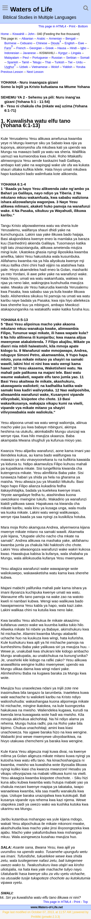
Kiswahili (18, 34)
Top (85, 902)
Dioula (55, 43)
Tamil (25, 62)
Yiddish (67, 67)
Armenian (55, 38)
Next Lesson (35, 72)
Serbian (71, 57)
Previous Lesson (12, 72)
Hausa (62, 48)
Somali (85, 57)
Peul (26, 57)
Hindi (73, 48)
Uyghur (9, 67)
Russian (56, 57)
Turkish (59, 62)
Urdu (79, 62)
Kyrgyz (62, 53)
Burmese (10, 43)
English (69, 43)
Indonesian (11, 53)
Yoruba (80, 67)
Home (5, 34)
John (31, 34)
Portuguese (40, 57)
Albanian (27, 38)
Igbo (83, 48)
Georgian (35, 48)
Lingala (76, 53)
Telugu (37, 62)
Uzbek (23, 67)
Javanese (29, 53)
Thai (48, 62)
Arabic (41, 38)
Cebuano (26, 43)
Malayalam (11, 57)
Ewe (81, 43)
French (21, 48)
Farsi (7, 48)
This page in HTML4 (52, 26)
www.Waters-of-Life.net (47, 907)
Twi (70, 62)
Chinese (41, 43)
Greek (49, 48)
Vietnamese (39, 67)
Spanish (12, 62)
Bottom (83, 26)
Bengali (71, 38)
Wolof (55, 67)
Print (72, 26)
